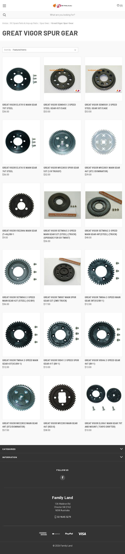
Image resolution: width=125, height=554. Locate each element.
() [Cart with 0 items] (120, 5)
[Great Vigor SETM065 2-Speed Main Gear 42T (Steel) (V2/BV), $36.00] (21, 271)
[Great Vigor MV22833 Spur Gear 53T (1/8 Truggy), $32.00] (62, 142)
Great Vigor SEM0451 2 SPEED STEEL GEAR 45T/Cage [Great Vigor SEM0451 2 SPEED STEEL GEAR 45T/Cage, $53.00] (60, 106)
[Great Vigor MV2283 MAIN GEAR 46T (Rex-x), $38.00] (62, 397)
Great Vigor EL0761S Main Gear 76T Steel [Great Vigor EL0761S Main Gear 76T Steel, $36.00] (19, 169)
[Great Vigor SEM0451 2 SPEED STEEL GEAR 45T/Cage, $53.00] (62, 79)
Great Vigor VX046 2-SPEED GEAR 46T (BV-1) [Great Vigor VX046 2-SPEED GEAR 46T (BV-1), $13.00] (102, 362)
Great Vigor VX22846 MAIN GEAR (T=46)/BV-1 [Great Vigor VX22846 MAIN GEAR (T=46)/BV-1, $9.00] (19, 232)
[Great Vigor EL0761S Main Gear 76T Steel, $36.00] (21, 142)
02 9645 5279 (64, 517)
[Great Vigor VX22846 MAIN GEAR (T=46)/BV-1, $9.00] (21, 205)
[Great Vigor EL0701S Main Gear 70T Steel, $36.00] (21, 79)
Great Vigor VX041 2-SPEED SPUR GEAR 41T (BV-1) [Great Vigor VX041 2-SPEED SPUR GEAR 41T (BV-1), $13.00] (61, 362)
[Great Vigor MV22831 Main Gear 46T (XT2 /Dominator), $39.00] (103, 142)
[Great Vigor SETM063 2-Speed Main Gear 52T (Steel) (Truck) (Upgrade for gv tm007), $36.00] (62, 205)
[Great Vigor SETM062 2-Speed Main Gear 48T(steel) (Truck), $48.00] (103, 205)
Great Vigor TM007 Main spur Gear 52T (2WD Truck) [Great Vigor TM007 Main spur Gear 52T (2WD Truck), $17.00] (60, 299)
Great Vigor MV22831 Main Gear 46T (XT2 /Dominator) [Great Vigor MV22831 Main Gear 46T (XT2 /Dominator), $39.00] (102, 169)
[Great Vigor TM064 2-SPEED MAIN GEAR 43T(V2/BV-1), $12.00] (21, 334)
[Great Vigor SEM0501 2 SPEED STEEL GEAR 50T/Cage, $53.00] (103, 79)
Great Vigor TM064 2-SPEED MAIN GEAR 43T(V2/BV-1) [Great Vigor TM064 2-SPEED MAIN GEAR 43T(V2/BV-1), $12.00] (20, 362)
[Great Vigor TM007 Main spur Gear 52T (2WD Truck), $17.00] (62, 271)
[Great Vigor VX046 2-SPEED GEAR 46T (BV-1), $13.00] (103, 334)
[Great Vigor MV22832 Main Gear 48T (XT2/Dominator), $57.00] (21, 397)
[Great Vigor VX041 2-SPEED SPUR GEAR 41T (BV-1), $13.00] (62, 334)
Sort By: (7, 50)
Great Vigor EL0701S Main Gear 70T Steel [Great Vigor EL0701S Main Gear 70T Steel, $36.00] (19, 106)
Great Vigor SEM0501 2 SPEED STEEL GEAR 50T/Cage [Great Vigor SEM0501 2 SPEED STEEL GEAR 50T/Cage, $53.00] (101, 106)
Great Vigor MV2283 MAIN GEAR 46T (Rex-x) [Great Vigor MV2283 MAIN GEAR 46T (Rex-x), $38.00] (61, 425)
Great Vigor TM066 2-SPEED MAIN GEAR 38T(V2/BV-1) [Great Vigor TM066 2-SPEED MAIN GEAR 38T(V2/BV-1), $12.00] (102, 299)
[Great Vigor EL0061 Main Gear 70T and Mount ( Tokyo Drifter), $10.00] (103, 397)
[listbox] (45, 50)
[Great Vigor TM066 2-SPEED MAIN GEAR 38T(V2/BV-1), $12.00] (103, 271)
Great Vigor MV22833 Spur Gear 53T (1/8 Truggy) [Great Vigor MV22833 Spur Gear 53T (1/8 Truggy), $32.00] (61, 169)
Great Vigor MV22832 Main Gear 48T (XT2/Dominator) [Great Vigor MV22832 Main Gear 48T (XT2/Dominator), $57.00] (20, 425)
